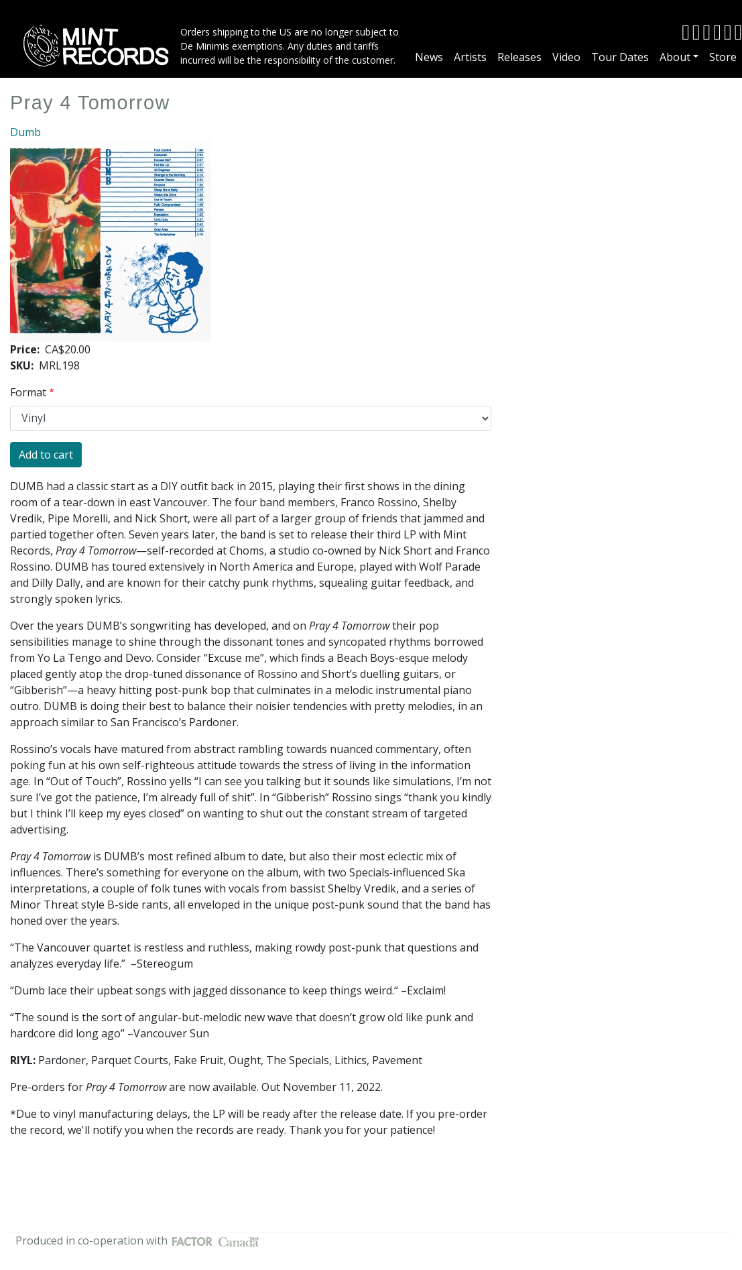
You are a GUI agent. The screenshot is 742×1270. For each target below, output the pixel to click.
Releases (519, 57)
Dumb (25, 132)
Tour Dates (620, 57)
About (675, 57)
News (429, 57)
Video (566, 57)
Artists (470, 57)
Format (28, 392)
